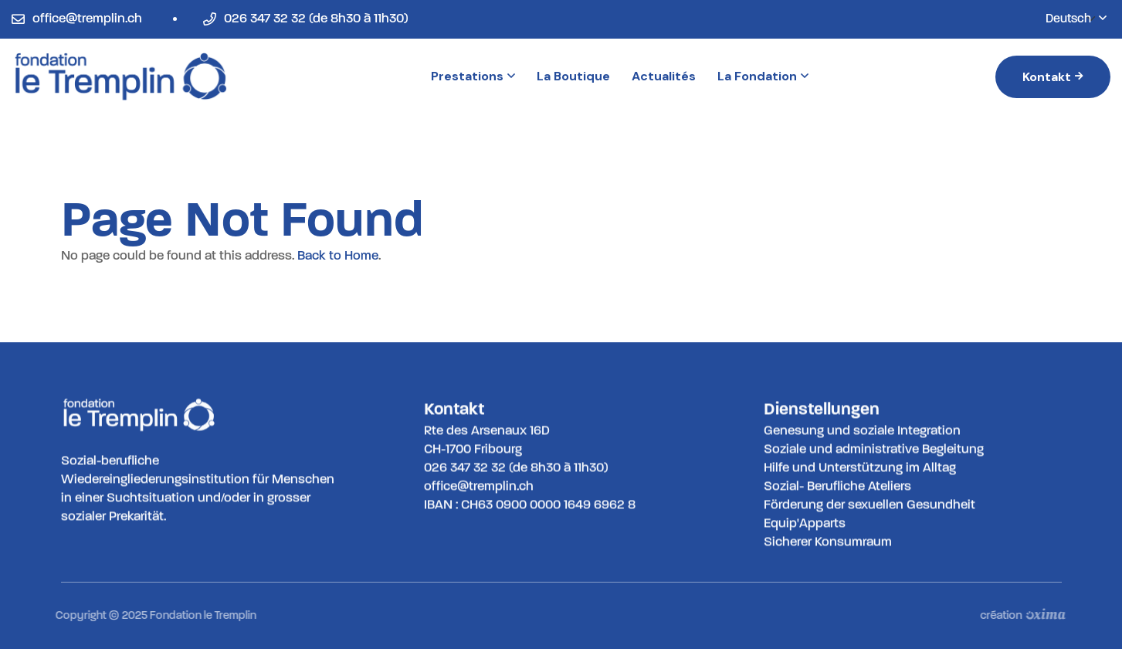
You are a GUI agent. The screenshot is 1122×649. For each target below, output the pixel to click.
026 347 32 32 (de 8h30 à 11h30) (316, 18)
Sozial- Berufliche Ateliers (837, 485)
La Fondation (762, 76)
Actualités (664, 76)
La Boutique (573, 76)
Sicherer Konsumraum (828, 541)
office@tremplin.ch (87, 18)
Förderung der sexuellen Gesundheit (869, 504)
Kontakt (1052, 77)
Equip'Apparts (805, 522)
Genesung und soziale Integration (862, 430)
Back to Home (337, 255)
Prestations (473, 76)
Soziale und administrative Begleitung (874, 448)
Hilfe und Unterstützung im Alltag (860, 467)
